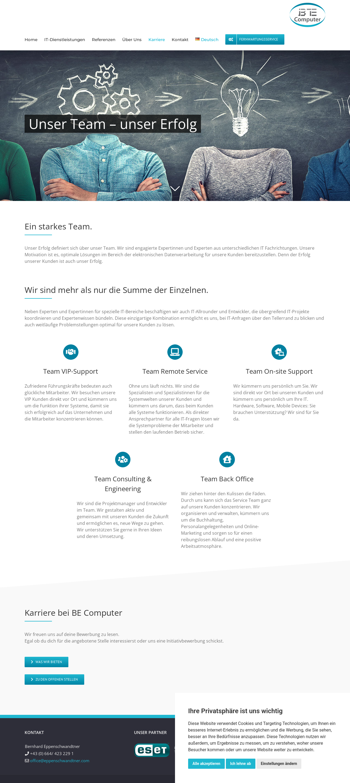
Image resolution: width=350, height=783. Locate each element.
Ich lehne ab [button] (240, 763)
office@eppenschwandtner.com (59, 760)
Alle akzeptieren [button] (206, 763)
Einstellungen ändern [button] (279, 763)
